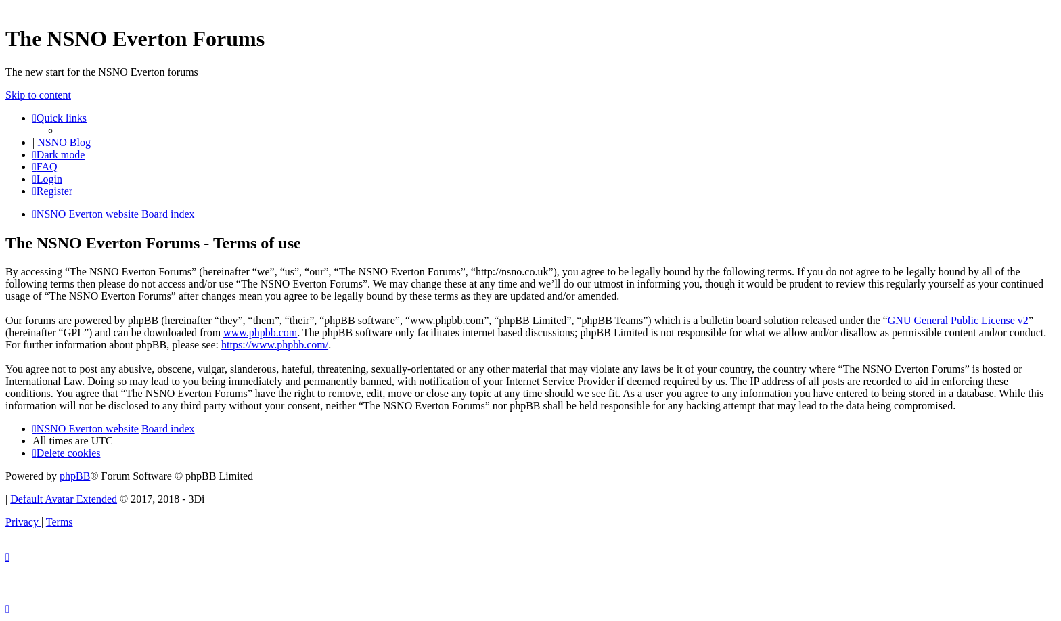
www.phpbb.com (260, 332)
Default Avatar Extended (63, 499)
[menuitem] (45, 166)
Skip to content (38, 95)
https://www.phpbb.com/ (274, 344)
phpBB (75, 476)
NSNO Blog (64, 142)
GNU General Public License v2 (958, 320)
